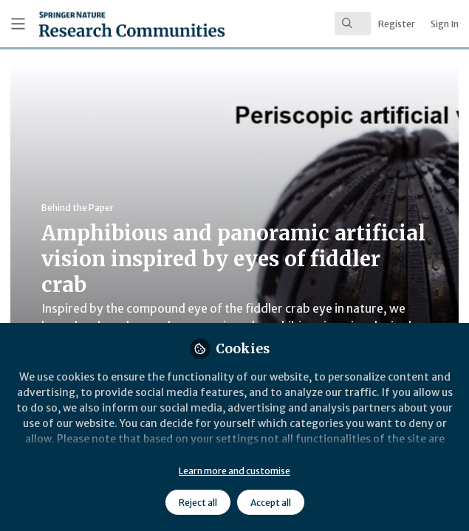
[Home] (96, 24)
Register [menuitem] (396, 24)
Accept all (270, 502)
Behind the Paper (77, 207)
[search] (353, 23)
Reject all (198, 502)
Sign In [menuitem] (445, 24)
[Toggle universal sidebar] (18, 24)
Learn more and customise (234, 470)
